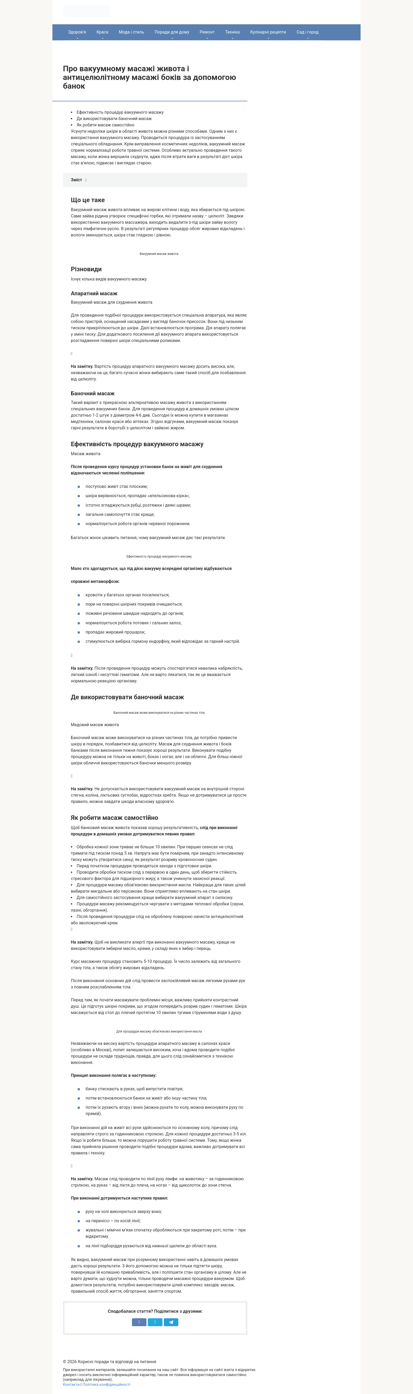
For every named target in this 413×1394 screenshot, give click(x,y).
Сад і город (308, 32)
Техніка (232, 32)
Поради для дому (172, 32)
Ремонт (207, 32)
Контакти (71, 1384)
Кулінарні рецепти (268, 32)
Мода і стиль (131, 32)
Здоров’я (77, 32)
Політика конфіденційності (106, 1384)
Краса (102, 32)
